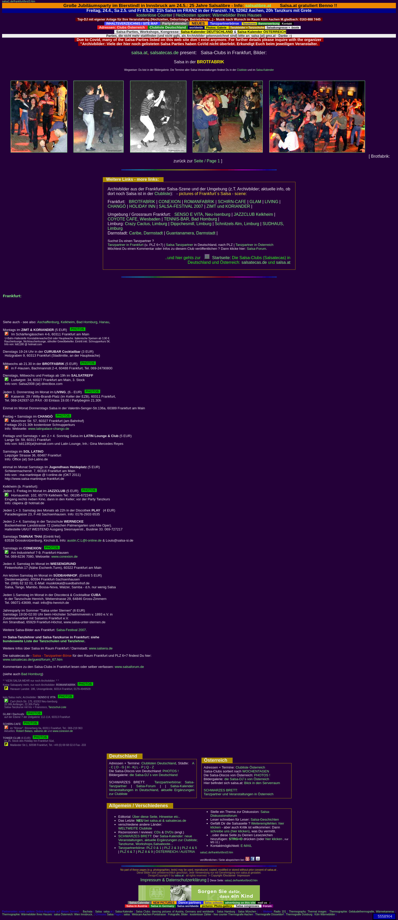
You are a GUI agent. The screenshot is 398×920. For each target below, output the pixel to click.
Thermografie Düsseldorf (269, 914)
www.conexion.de (64, 556)
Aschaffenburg (48, 322)
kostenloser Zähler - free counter (209, 914)
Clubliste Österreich (250, 767)
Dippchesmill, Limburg (191, 224)
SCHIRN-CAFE (232, 201)
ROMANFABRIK (199, 201)
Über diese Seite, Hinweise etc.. (156, 817)
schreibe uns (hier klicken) (230, 831)
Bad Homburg (87, 322)
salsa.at (139, 52)
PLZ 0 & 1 (153, 848)
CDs (157, 832)
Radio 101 (280, 911)
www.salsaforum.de (129, 667)
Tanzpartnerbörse (131, 848)
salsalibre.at (258, 5)
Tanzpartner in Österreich (254, 245)
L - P (140, 767)
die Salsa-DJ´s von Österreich (246, 779)
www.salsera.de (100, 648)
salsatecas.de (164, 52)
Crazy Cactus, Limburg (146, 224)
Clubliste (242, 69)
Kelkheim (68, 322)
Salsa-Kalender (265, 69)
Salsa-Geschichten (265, 819)
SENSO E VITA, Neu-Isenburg (202, 214)
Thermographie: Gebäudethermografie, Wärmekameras (361, 911)
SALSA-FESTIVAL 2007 (181, 206)
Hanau (104, 322)
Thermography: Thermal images (308, 911)
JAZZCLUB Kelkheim (253, 214)
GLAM (255, 201)
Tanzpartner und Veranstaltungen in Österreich (239, 794)
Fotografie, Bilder (178, 914)
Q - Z (150, 767)
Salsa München (247, 911)
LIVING (271, 201)
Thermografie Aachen (240, 914)
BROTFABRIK (142, 201)
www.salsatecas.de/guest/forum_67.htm (33, 659)
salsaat (283, 262)
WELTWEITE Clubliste (135, 828)
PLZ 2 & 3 (171, 848)
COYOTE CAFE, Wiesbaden (134, 219)
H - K (131, 767)
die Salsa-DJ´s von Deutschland (154, 775)
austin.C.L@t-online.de (84, 540)
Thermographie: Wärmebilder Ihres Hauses (27, 914)
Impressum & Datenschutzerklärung (173, 880)
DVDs (169, 832)
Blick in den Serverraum (262, 783)
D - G (120, 767)
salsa (107, 911)
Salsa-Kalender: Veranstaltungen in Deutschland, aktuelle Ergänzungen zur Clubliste (151, 790)
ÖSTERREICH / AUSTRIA (175, 852)
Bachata (87, 911)
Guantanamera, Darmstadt (190, 233)
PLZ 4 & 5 (189, 848)
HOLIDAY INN (142, 206)
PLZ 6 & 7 (127, 852)
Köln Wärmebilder (324, 914)
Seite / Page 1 (207, 161)
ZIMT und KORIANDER (228, 206)
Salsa (98, 911)
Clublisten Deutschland (158, 763)
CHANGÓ (117, 206)
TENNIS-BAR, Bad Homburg (190, 219)
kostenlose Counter (154, 15)
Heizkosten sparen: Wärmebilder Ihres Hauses (219, 15)
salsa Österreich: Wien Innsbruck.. (73, 914)
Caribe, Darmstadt (146, 233)
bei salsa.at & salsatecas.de (161, 820)
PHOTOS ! (171, 771)
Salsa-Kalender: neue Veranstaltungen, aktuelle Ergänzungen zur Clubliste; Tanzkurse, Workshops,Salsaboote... (158, 840)
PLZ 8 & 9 (145, 852)
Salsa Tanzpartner (179, 245)
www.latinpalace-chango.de (48, 429)
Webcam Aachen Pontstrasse (149, 914)
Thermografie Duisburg (299, 914)
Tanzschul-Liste (57, 707)
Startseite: (217, 257)
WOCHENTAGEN (255, 771)
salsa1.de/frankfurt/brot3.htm (18, 1)
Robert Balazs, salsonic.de (31, 731)
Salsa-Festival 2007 (71, 630)
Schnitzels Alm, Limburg (237, 224)
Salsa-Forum (256, 249)
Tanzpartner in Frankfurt (126, 245)
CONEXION (170, 201)
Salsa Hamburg (226, 911)
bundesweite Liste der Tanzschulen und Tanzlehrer (43, 641)
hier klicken (273, 839)
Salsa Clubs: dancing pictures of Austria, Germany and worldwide (175, 911)
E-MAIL (246, 846)
